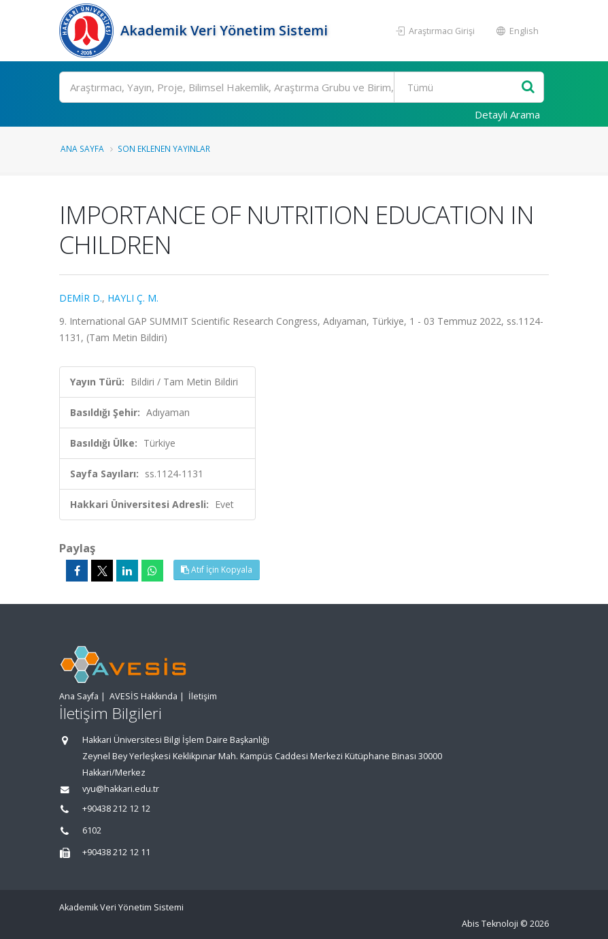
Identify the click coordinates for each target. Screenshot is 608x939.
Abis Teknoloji (490, 923)
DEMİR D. (80, 297)
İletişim (202, 696)
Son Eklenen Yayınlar (164, 148)
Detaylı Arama (507, 114)
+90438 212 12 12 (116, 808)
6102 (91, 830)
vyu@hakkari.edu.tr (120, 789)
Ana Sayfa (82, 148)
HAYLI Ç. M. (132, 297)
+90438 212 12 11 (116, 852)
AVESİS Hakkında (143, 696)
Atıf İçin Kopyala (216, 569)
